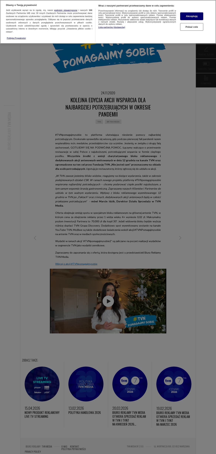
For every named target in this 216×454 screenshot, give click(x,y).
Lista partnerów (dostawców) (111, 27)
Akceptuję (192, 16)
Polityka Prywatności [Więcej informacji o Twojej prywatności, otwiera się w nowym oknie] (16, 38)
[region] (108, 22)
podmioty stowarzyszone (65, 10)
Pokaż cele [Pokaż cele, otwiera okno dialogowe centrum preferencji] (192, 26)
